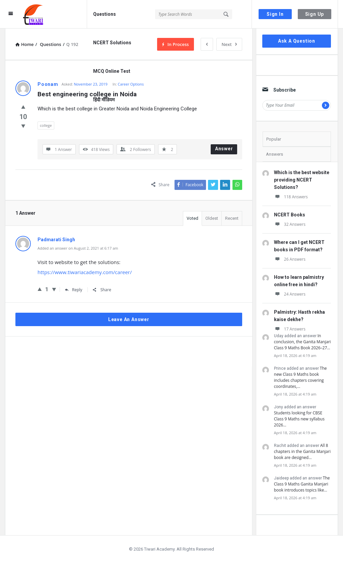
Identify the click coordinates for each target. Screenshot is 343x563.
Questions (104, 14)
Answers (274, 154)
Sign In (275, 14)
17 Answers (289, 329)
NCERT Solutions (112, 42)
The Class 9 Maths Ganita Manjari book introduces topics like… (302, 484)
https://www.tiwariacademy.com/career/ (85, 272)
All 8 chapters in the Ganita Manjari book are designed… (302, 451)
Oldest (211, 218)
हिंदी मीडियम (104, 99)
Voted (192, 218)
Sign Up (314, 14)
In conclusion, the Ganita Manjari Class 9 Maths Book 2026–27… (302, 342)
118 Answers (291, 197)
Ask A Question (296, 41)
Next (229, 44)
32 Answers (289, 224)
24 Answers (289, 294)
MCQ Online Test (111, 71)
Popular (273, 139)
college (46, 125)
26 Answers (289, 259)
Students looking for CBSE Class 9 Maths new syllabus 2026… (299, 419)
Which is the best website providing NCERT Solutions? (301, 180)
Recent (231, 218)
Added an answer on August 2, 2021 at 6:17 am (78, 248)
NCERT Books (289, 214)
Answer (224, 148)
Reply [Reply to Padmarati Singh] (73, 290)
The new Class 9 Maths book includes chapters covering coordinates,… (300, 377)
